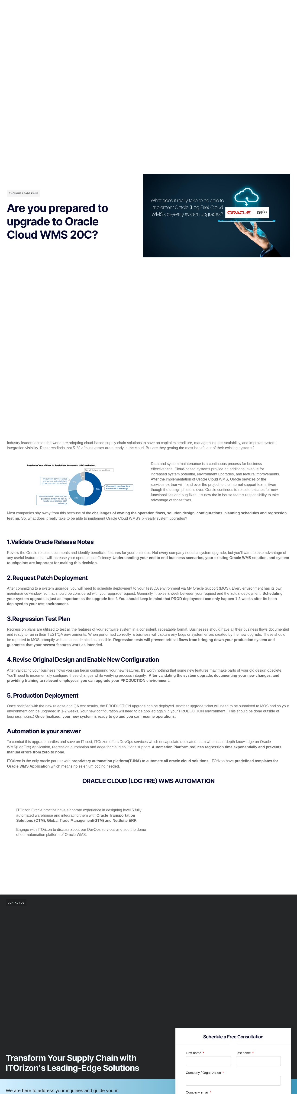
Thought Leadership (23, 193)
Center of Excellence (135, 7)
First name (194, 1053)
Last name (244, 1053)
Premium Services (96, 7)
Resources (191, 7)
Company (167, 7)
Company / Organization (204, 1073)
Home (69, 7)
